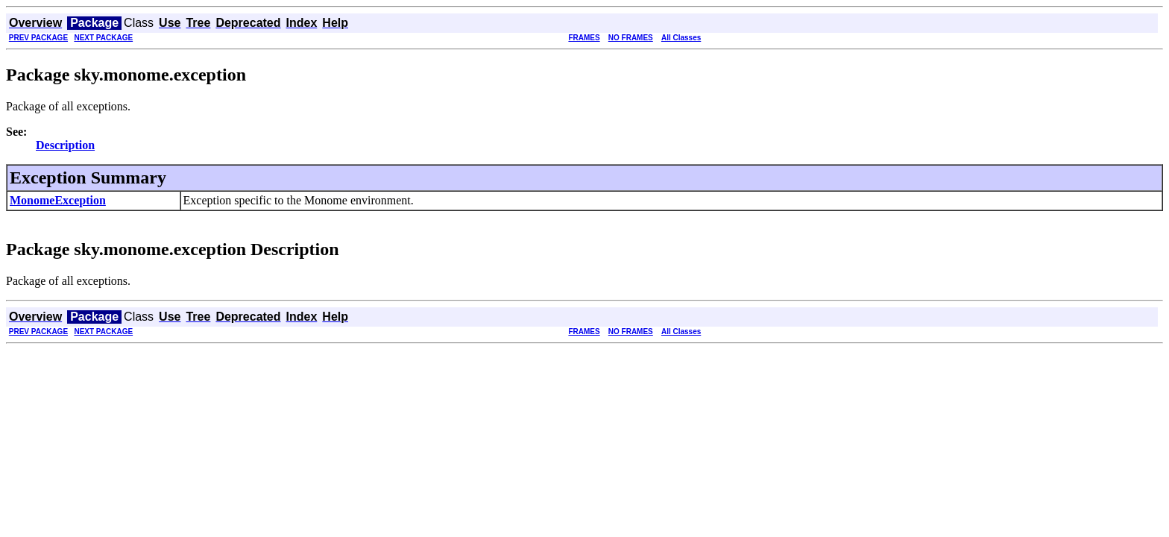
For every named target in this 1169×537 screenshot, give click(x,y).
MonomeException (58, 200)
